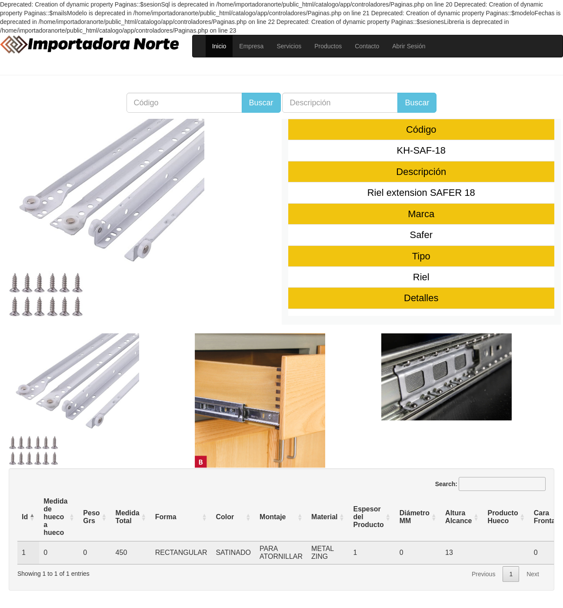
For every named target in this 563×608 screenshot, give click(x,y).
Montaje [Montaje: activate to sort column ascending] (273, 517)
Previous (483, 574)
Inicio (219, 46)
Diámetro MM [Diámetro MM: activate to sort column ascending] (415, 516)
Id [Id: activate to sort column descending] (25, 517)
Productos (328, 46)
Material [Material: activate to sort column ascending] (324, 517)
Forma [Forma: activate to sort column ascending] (166, 517)
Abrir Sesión (408, 46)
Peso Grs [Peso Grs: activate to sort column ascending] (91, 516)
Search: (490, 484)
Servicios (289, 46)
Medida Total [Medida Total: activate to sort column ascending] (128, 516)
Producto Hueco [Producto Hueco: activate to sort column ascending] (502, 516)
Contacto (367, 46)
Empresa (251, 46)
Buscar (261, 102)
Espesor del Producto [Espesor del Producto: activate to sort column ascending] (368, 516)
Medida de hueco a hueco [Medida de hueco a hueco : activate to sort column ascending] (55, 516)
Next (532, 574)
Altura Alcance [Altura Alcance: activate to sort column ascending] (458, 516)
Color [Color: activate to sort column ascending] (225, 517)
